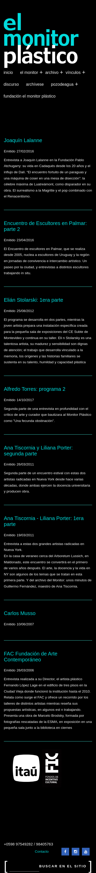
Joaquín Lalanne (23, 140)
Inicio (8, 72)
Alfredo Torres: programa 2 (35, 389)
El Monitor (29, 72)
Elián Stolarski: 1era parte (33, 300)
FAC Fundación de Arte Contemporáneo (30, 656)
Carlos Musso (20, 613)
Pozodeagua (62, 84)
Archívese (35, 84)
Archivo (52, 72)
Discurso (11, 84)
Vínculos (74, 72)
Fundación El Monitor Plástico (30, 96)
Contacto (42, 851)
